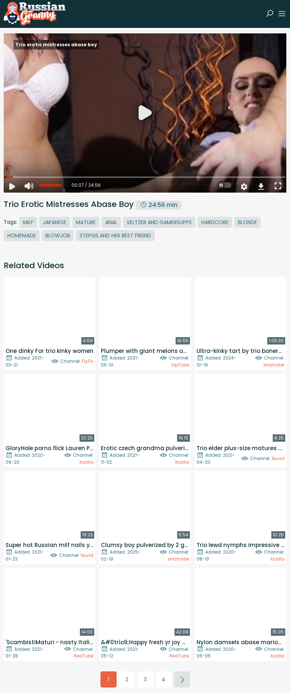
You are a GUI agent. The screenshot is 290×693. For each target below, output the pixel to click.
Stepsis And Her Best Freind (115, 235)
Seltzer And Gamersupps (159, 222)
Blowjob (57, 235)
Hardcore (214, 222)
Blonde (247, 222)
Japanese (54, 222)
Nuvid (278, 458)
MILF (28, 222)
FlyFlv (87, 361)
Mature (86, 222)
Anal (111, 222)
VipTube (180, 365)
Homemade (21, 235)
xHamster (274, 365)
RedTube (83, 656)
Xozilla (86, 462)
